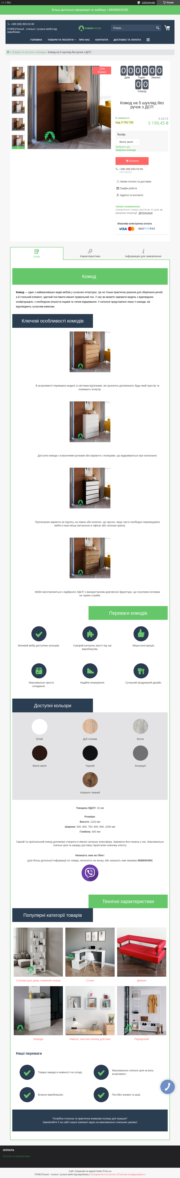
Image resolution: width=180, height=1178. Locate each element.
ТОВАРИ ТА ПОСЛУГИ (60, 39)
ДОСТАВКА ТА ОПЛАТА (127, 39)
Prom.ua (107, 1171)
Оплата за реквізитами (16, 1156)
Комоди (40, 52)
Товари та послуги (23, 52)
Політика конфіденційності (131, 1174)
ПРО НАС (84, 39)
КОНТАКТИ (101, 39)
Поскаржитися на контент (103, 1174)
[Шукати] (158, 28)
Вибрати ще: (126, 148)
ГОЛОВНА (36, 39)
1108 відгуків (148, 2)
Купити (134, 160)
